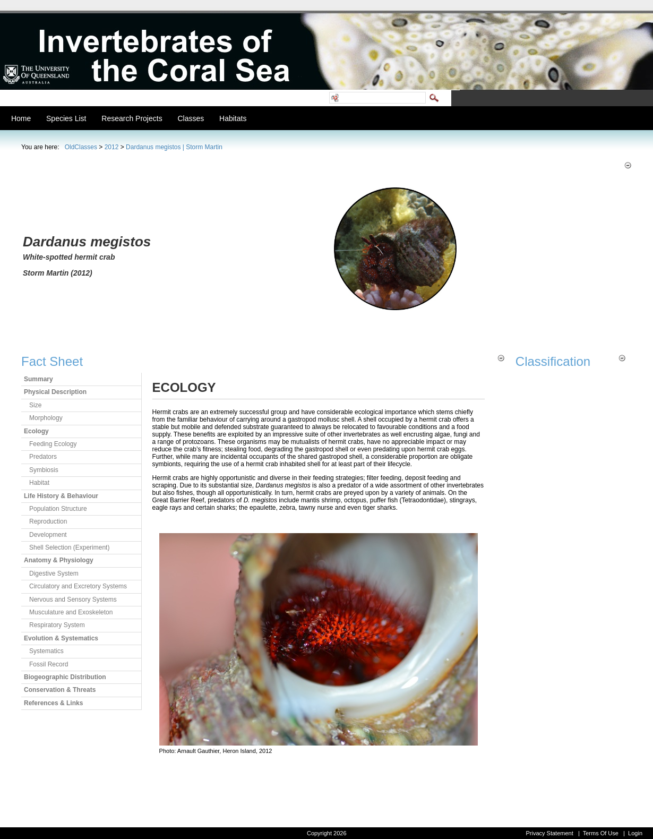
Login (635, 833)
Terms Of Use (600, 833)
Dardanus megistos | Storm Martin (174, 147)
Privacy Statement (549, 833)
